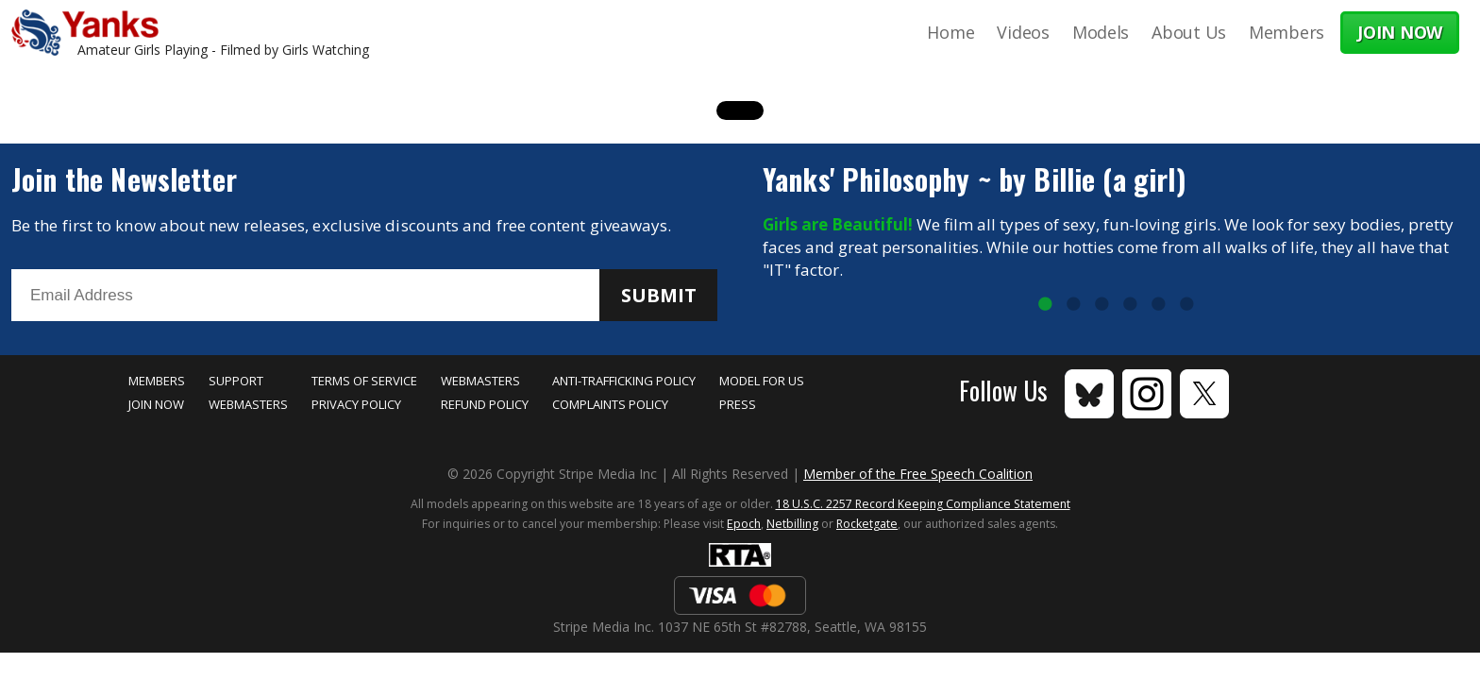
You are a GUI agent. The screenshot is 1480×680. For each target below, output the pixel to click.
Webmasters (248, 404)
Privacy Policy (356, 404)
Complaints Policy (610, 404)
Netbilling (792, 524)
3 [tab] (1101, 305)
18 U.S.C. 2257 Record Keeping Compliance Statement (923, 504)
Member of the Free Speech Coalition (918, 474)
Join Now (156, 404)
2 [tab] (1073, 305)
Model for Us (761, 380)
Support (236, 380)
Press (737, 404)
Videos (1023, 32)
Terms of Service (364, 380)
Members (1286, 32)
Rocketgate (867, 524)
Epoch (744, 524)
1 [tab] (1044, 305)
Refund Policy (485, 404)
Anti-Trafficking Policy (624, 380)
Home (950, 32)
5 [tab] (1158, 305)
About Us (1189, 32)
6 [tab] (1186, 305)
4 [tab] (1129, 305)
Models (1100, 32)
